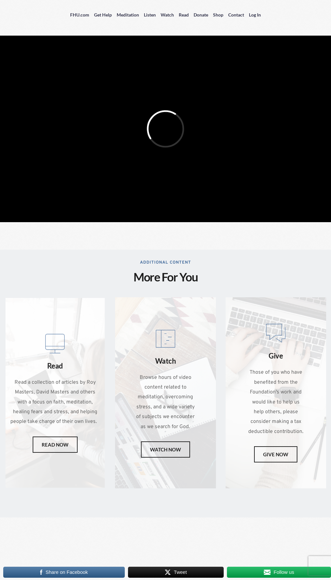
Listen (150, 14)
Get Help (103, 14)
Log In (255, 14)
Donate (201, 14)
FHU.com (79, 14)
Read (184, 14)
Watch (167, 14)
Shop (218, 14)
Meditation (128, 14)
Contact (236, 14)
